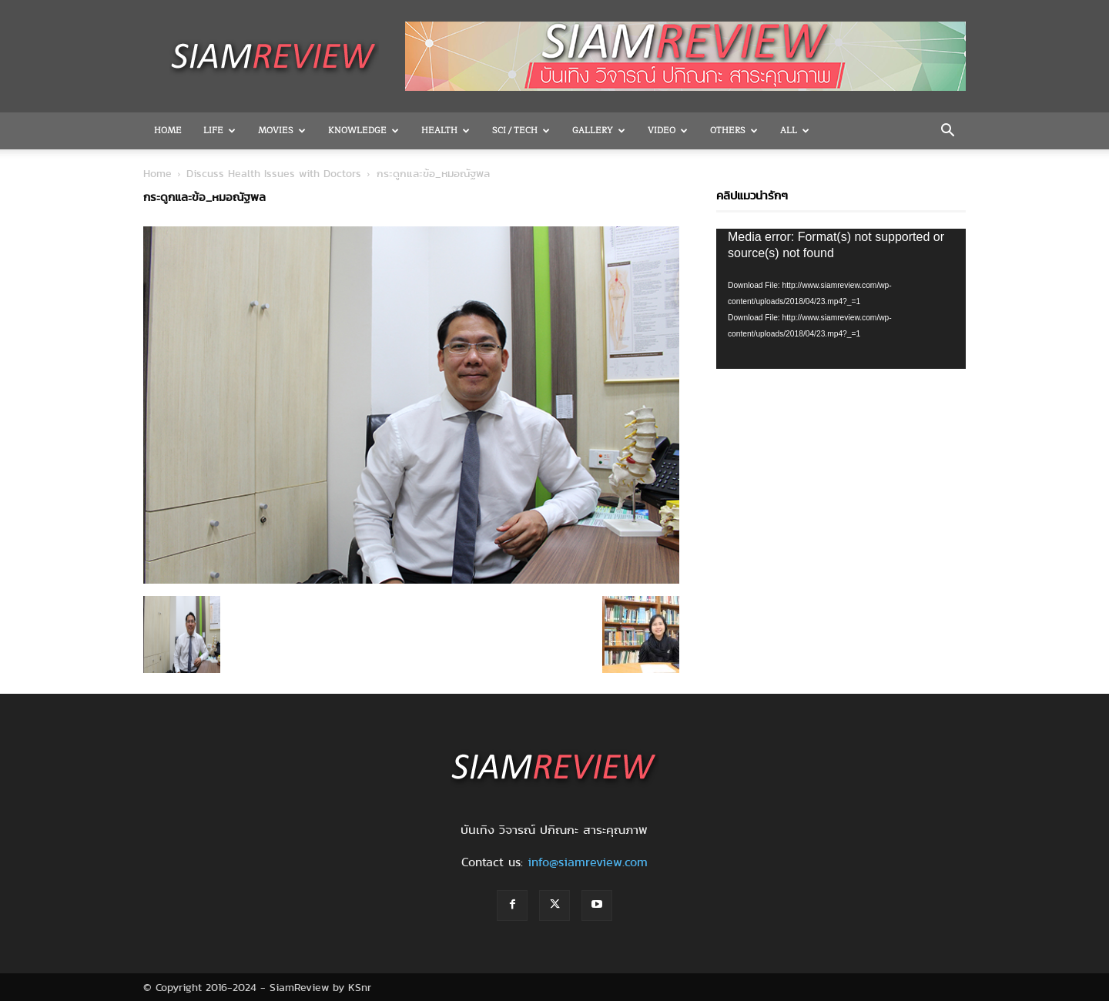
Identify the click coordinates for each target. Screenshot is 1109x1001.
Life (219, 130)
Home (168, 130)
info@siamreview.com (588, 862)
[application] (841, 299)
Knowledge (363, 130)
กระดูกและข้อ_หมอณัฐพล (204, 197)
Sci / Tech (521, 130)
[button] (947, 131)
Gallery (598, 130)
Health (445, 130)
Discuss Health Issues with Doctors (273, 173)
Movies (282, 130)
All (794, 130)
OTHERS (734, 130)
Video (668, 130)
